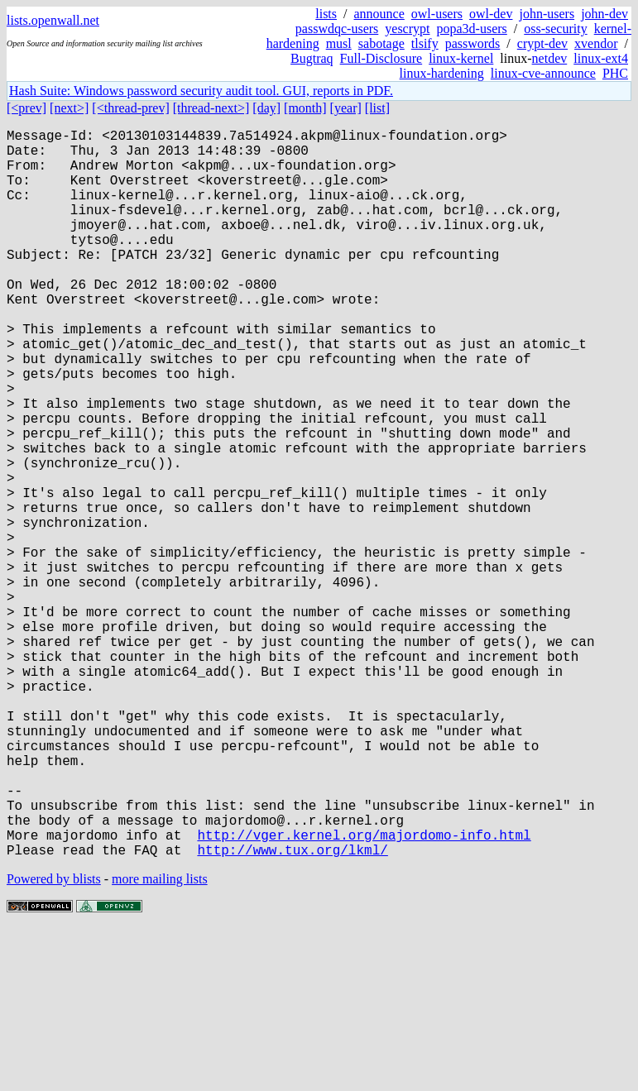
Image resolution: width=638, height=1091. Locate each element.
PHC (615, 73)
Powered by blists (54, 1041)
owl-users (437, 14)
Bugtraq (311, 58)
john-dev (604, 14)
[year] (346, 108)
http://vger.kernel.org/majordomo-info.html (363, 993)
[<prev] (26, 108)
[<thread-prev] (130, 108)
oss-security (555, 29)
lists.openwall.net (53, 20)
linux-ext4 (600, 58)
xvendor (595, 43)
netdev (550, 58)
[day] (266, 108)
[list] (377, 108)
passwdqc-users (336, 29)
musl (339, 43)
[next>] (69, 108)
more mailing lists (160, 1041)
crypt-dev (542, 43)
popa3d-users (471, 29)
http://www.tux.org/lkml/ (292, 1011)
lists (326, 14)
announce (379, 14)
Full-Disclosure (381, 58)
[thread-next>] (211, 108)
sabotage (381, 43)
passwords (473, 43)
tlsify (425, 43)
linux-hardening (442, 73)
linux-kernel (461, 58)
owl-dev (490, 14)
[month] (305, 108)
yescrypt (407, 29)
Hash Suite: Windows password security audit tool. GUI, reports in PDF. (201, 91)
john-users (546, 14)
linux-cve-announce (543, 73)
